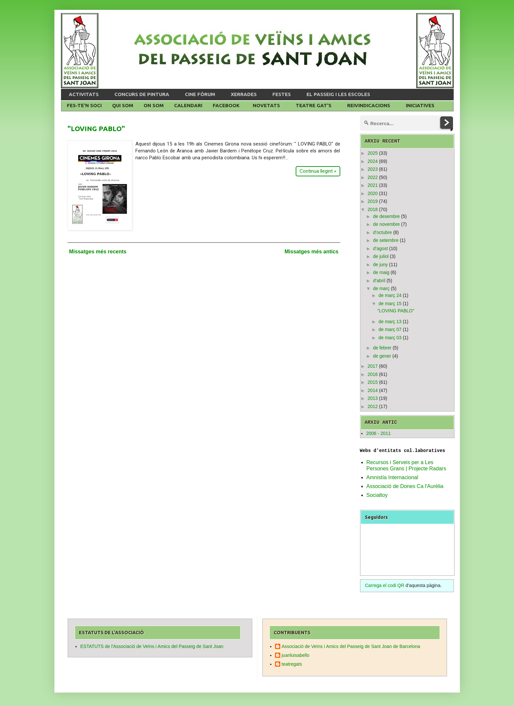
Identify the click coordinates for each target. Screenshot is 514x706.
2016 (372, 374)
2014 (372, 390)
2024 (372, 161)
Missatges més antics (312, 251)
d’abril (379, 280)
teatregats (292, 664)
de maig (381, 272)
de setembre (386, 240)
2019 (372, 201)
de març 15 (390, 303)
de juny (380, 264)
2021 (372, 185)
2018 (372, 209)
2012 (372, 406)
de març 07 (390, 329)
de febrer (382, 347)
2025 (372, 153)
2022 (372, 177)
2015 (372, 382)
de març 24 (390, 295)
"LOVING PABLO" (96, 128)
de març (381, 288)
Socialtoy (377, 495)
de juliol (380, 256)
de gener (382, 356)
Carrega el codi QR (385, 585)
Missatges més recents (98, 251)
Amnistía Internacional (392, 477)
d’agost (380, 248)
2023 (372, 169)
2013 (372, 398)
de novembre (386, 224)
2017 (372, 366)
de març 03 (390, 337)
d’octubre (382, 232)
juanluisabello (295, 655)
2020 (372, 193)
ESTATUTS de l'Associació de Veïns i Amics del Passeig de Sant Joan (151, 646)
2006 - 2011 (378, 433)
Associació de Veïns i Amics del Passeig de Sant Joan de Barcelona (351, 646)
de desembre (386, 216)
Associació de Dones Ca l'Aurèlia (405, 486)
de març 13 (390, 321)
